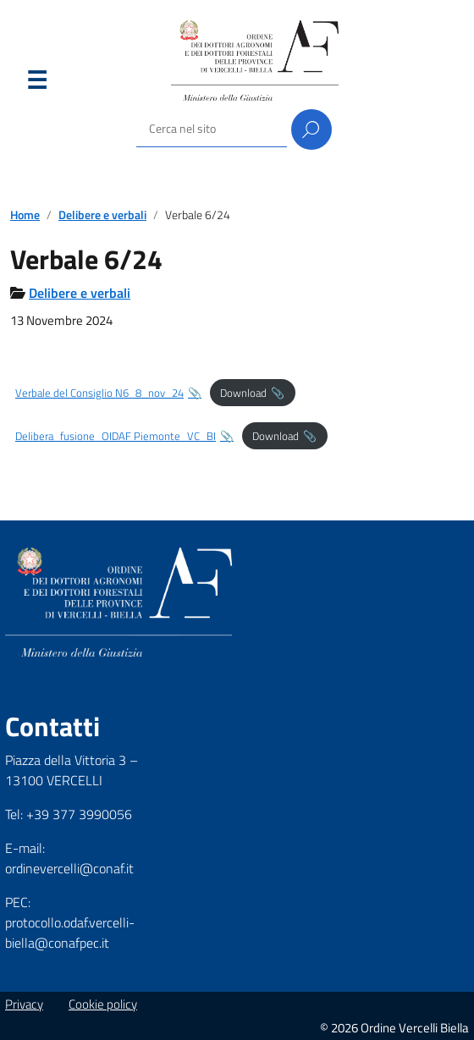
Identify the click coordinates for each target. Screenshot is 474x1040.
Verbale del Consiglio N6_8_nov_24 (99, 392)
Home (25, 215)
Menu (36, 84)
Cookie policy (103, 1004)
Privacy (24, 1004)
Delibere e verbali (102, 215)
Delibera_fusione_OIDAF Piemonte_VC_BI (115, 435)
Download (243, 392)
